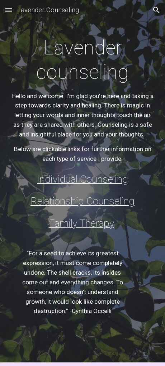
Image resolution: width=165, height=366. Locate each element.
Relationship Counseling (82, 201)
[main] (82, 99)
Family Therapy (81, 223)
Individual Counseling (82, 179)
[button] (8, 10)
